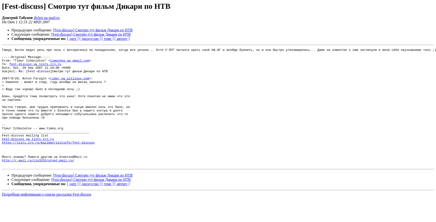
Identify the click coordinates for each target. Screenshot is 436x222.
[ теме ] (107, 39)
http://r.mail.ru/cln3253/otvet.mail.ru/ (38, 183)
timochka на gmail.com (69, 63)
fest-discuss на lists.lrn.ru (35, 67)
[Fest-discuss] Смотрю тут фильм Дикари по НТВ (92, 30)
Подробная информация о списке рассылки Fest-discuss (46, 218)
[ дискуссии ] (90, 39)
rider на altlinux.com (69, 84)
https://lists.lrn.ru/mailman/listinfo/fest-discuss (48, 161)
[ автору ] (121, 39)
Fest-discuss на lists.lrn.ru (28, 157)
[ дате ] (72, 39)
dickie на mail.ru (47, 18)
